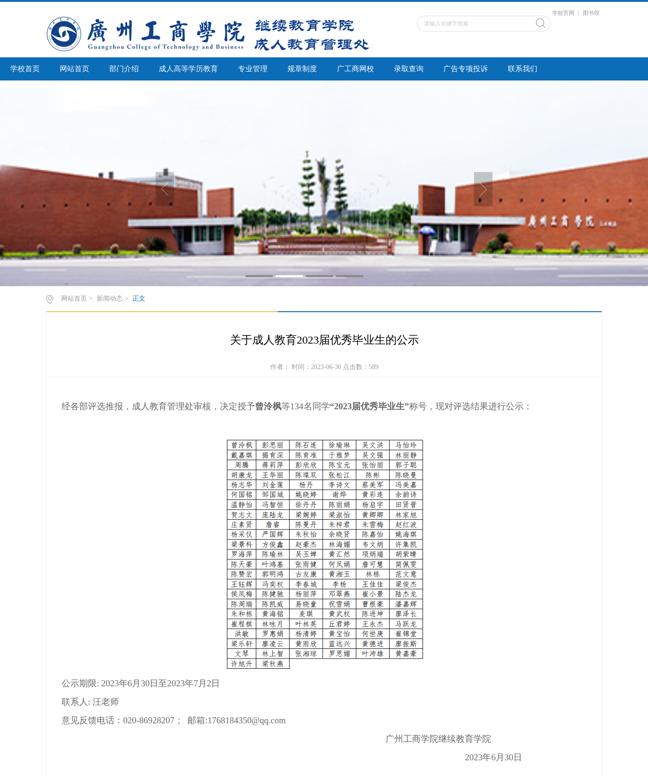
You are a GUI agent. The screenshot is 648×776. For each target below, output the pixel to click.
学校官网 (563, 13)
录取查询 (409, 69)
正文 (138, 298)
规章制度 (302, 69)
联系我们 (522, 69)
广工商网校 (355, 69)
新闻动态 (110, 298)
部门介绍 (124, 69)
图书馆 (591, 13)
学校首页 (25, 69)
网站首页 (74, 69)
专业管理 (253, 69)
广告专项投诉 (465, 69)
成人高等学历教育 (188, 69)
